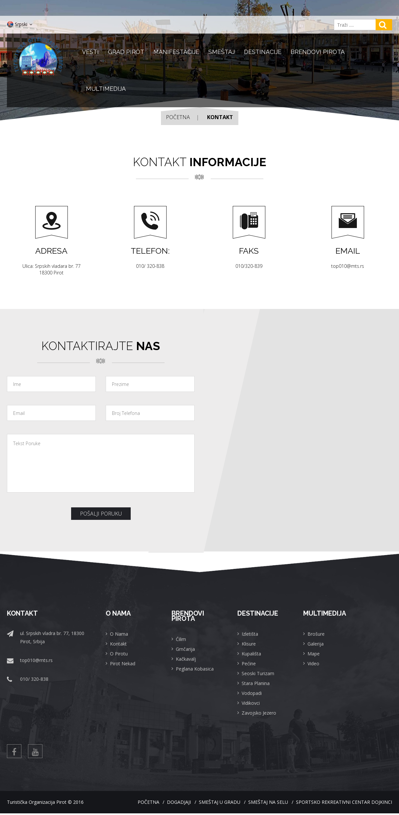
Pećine (249, 663)
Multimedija (106, 88)
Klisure (249, 644)
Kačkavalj (186, 659)
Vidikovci (251, 703)
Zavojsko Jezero (259, 713)
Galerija (315, 644)
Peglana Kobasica (195, 669)
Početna (178, 117)
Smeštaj (221, 51)
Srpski (19, 24)
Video (313, 663)
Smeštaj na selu (262, 804)
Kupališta (251, 653)
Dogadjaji (161, 804)
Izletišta (250, 634)
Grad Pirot (126, 51)
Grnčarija (185, 649)
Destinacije (262, 51)
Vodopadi (252, 693)
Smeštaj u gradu (207, 804)
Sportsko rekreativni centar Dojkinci (344, 804)
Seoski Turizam (258, 673)
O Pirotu (119, 653)
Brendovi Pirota (318, 51)
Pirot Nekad (122, 663)
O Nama (119, 634)
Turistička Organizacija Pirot (36, 804)
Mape (313, 653)
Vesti (90, 51)
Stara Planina (256, 683)
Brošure (316, 634)
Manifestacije (176, 51)
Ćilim (181, 639)
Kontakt (118, 644)
